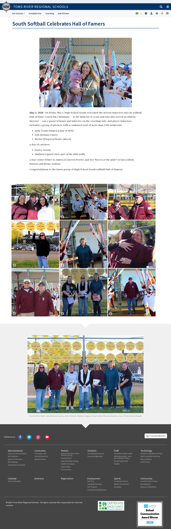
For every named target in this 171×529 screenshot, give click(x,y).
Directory (39, 478)
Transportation (66, 458)
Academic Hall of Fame (148, 481)
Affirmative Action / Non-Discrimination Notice (123, 457)
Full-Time (90, 481)
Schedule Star (35, 13)
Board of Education (15, 459)
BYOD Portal (145, 462)
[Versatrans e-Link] (162, 13)
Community (146, 478)
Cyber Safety (65, 467)
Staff (116, 450)
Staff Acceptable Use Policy (150, 456)
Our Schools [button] (18, 13)
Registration (67, 478)
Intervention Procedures (16, 465)
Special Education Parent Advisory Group (70, 454)
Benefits (117, 464)
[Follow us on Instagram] (38, 436)
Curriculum (40, 450)
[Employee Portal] (151, 13)
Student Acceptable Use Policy (151, 453)
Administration (15, 450)
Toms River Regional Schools (40, 6)
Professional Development (96, 490)
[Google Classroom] (137, 13)
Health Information (68, 464)
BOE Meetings (13, 462)
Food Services (66, 469)
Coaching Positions (121, 481)
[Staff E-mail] (167, 13)
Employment (93, 478)
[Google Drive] (141, 13)
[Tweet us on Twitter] (29, 436)
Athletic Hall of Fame (121, 484)
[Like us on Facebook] (20, 436)
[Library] (146, 13)
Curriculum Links (40, 453)
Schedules (117, 487)
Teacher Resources (41, 456)
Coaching (49, 13)
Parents (64, 450)
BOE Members (13, 456)
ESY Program (92, 487)
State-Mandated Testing (69, 461)
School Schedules (14, 481)
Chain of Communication (17, 453)
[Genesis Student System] (157, 13)
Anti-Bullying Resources (95, 453)
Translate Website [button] (155, 435)
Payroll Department (121, 461)
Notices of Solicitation (148, 487)
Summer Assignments (95, 456)
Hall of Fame (63, 13)
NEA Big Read (145, 484)
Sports (117, 478)
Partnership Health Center (123, 453)
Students (92, 450)
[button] (161, 7)
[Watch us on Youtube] (47, 436)
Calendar (12, 478)
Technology (146, 450)
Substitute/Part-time (94, 484)
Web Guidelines (146, 459)
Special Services (40, 459)
